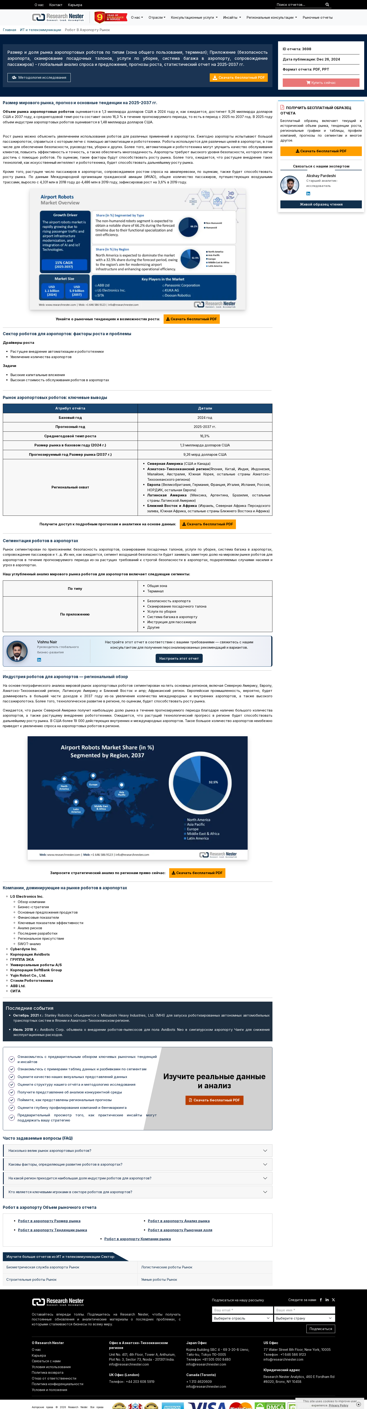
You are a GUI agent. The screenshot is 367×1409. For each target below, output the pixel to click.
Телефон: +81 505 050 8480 (208, 1359)
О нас (39, 5)
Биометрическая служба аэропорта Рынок (42, 1267)
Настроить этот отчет (179, 658)
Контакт (55, 5)
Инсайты (230, 17)
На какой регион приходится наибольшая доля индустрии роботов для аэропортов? (79, 1178)
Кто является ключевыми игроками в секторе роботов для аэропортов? (70, 1192)
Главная (9, 30)
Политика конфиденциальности (57, 1384)
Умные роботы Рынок (159, 1279)
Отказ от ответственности (54, 1378)
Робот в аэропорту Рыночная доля (180, 1230)
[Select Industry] (242, 1318)
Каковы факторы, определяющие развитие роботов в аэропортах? (65, 1164)
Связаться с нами (46, 1361)
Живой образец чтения (321, 204)
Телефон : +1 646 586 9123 (285, 1354)
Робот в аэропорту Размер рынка (49, 1221)
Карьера (75, 5)
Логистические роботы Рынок (166, 1267)
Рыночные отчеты (318, 17)
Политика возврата (47, 1372)
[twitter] (333, 1300)
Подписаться (320, 1329)
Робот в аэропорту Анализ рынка (179, 1221)
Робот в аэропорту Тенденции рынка (52, 1230)
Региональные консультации (270, 17)
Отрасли (156, 17)
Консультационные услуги (193, 17)
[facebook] (321, 1300)
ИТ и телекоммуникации (40, 30)
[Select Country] (304, 1318)
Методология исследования (39, 77)
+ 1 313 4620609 (199, 1382)
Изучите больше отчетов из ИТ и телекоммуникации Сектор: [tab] (61, 1256)
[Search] (327, 5)
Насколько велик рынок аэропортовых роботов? (49, 1150)
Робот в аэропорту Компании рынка (137, 1239)
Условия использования (51, 1367)
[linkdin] (327, 1300)
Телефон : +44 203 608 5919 (131, 1382)
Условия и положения (49, 1390)
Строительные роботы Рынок (31, 1279)
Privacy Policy (338, 1405)
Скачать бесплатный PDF (239, 77)
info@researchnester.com (129, 1364)
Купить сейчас (321, 82)
